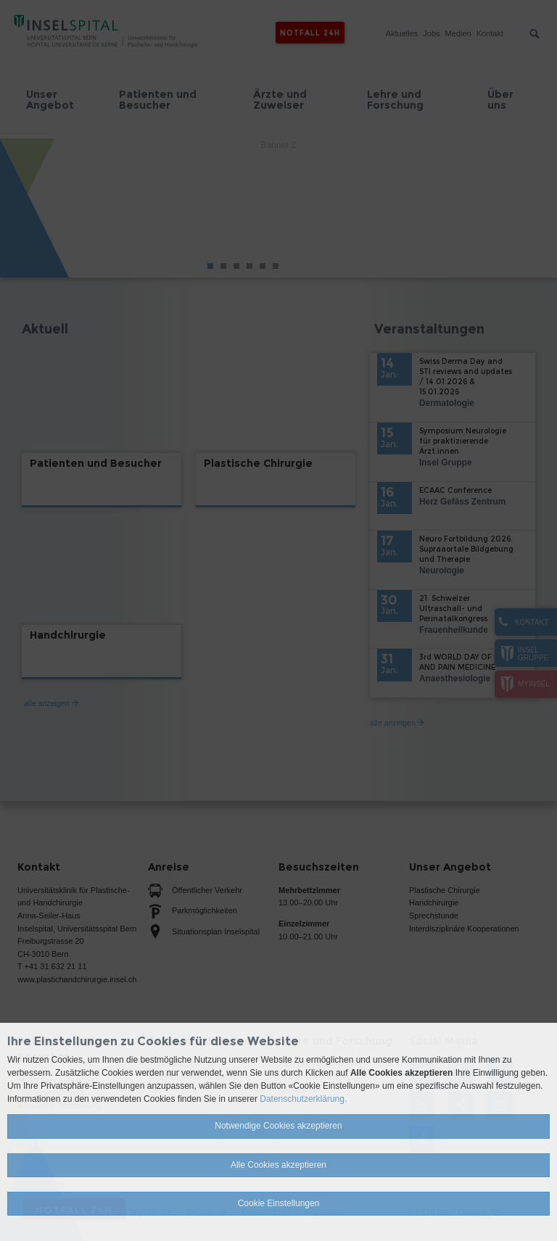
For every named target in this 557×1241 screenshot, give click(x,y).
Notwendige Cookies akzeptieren (278, 1126)
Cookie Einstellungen (279, 1203)
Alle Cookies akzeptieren (278, 1165)
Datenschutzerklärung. (303, 1099)
